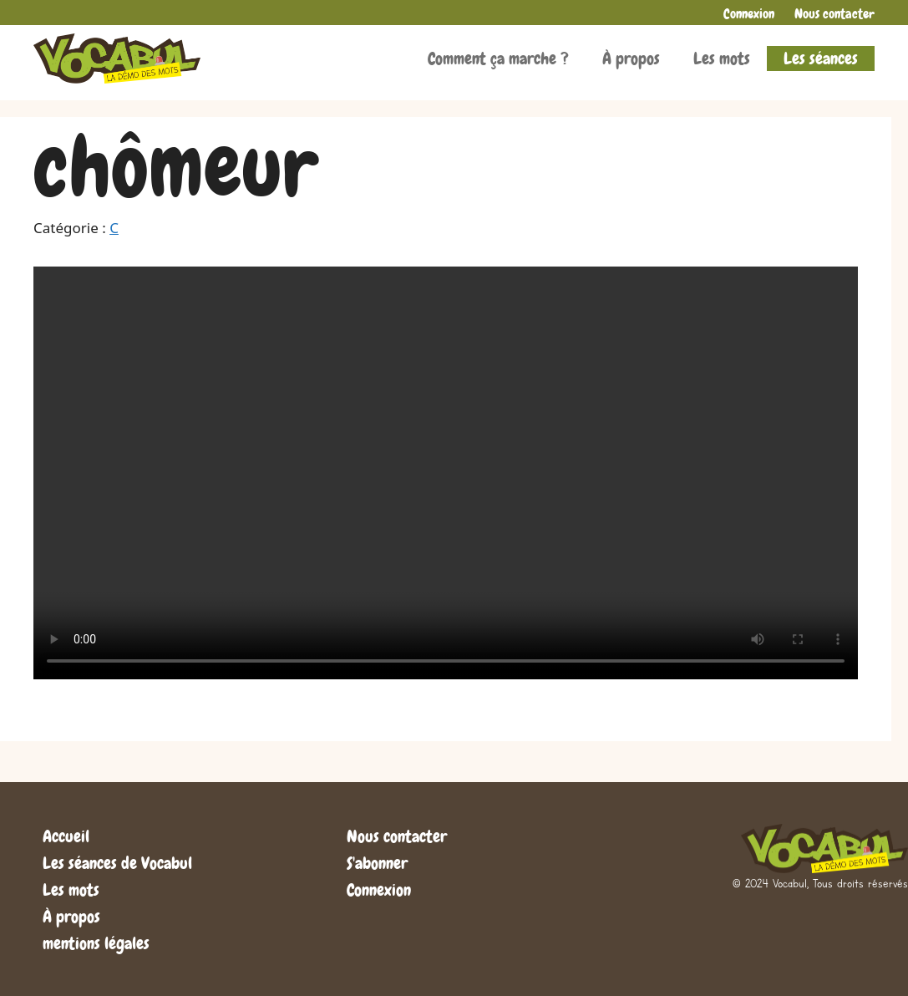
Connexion (748, 14)
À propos (631, 58)
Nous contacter (834, 14)
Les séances (821, 58)
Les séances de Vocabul (117, 863)
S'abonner (377, 863)
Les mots (721, 58)
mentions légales (96, 943)
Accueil (66, 836)
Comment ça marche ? (498, 58)
